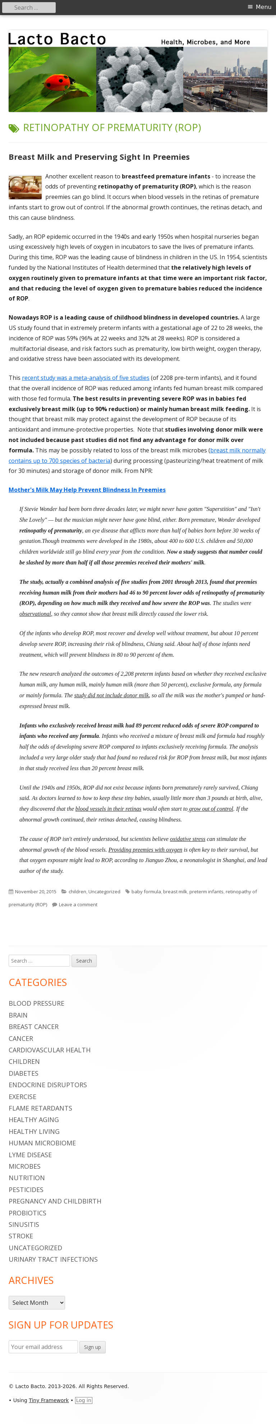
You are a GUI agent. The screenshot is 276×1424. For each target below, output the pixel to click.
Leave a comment (78, 904)
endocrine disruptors (48, 1084)
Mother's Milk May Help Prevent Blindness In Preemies (87, 490)
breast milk (175, 891)
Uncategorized (104, 891)
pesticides (26, 1189)
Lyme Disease (30, 1154)
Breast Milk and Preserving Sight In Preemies (99, 156)
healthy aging (34, 1119)
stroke (21, 1236)
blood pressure (36, 1003)
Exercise (22, 1096)
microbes (25, 1166)
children (77, 891)
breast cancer (34, 1026)
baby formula (146, 891)
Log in (83, 1400)
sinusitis (24, 1224)
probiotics (27, 1213)
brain (18, 1015)
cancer (21, 1038)
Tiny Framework (49, 1400)
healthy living (34, 1131)
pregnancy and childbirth (55, 1201)
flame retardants (40, 1108)
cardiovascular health (50, 1050)
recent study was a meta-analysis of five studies (86, 378)
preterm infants (206, 891)
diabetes (23, 1073)
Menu (264, 7)
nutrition (27, 1177)
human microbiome (42, 1143)
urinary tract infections (53, 1259)
